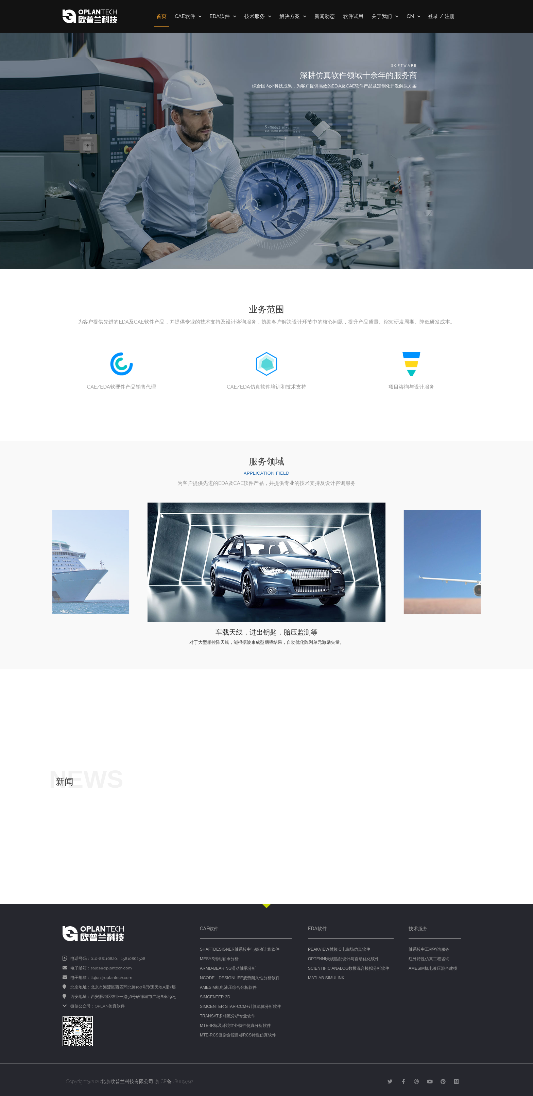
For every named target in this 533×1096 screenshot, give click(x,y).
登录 (433, 16)
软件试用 (353, 16)
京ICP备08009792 (174, 1081)
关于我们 (385, 16)
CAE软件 (188, 16)
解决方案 (292, 16)
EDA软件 (223, 16)
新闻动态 (324, 16)
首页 (161, 16)
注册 (450, 16)
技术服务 (257, 16)
